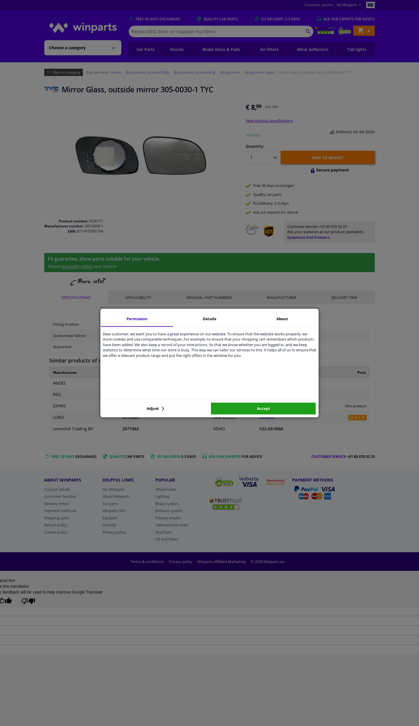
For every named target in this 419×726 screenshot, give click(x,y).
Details (209, 318)
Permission (137, 318)
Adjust (155, 408)
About (282, 318)
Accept (263, 408)
